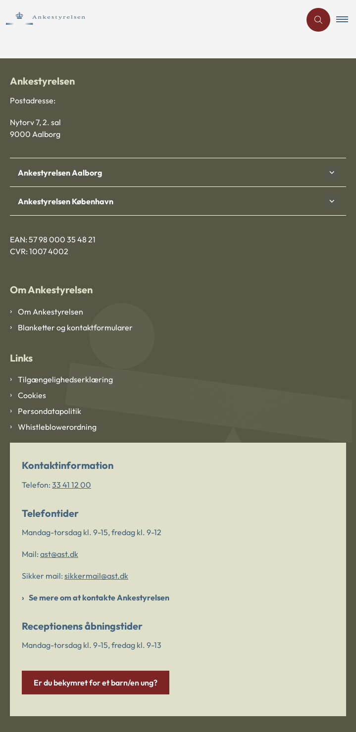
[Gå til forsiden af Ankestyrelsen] (60, 19)
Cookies (32, 395)
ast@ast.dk (59, 554)
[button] (346, 19)
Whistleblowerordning (57, 427)
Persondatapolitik (49, 411)
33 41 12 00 (71, 485)
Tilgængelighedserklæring (65, 379)
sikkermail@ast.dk (96, 576)
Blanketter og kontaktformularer (75, 327)
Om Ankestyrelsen (50, 312)
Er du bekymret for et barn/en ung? (95, 682)
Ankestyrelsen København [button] (65, 201)
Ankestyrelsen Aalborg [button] (60, 173)
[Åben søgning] (318, 20)
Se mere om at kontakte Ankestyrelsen (99, 597)
